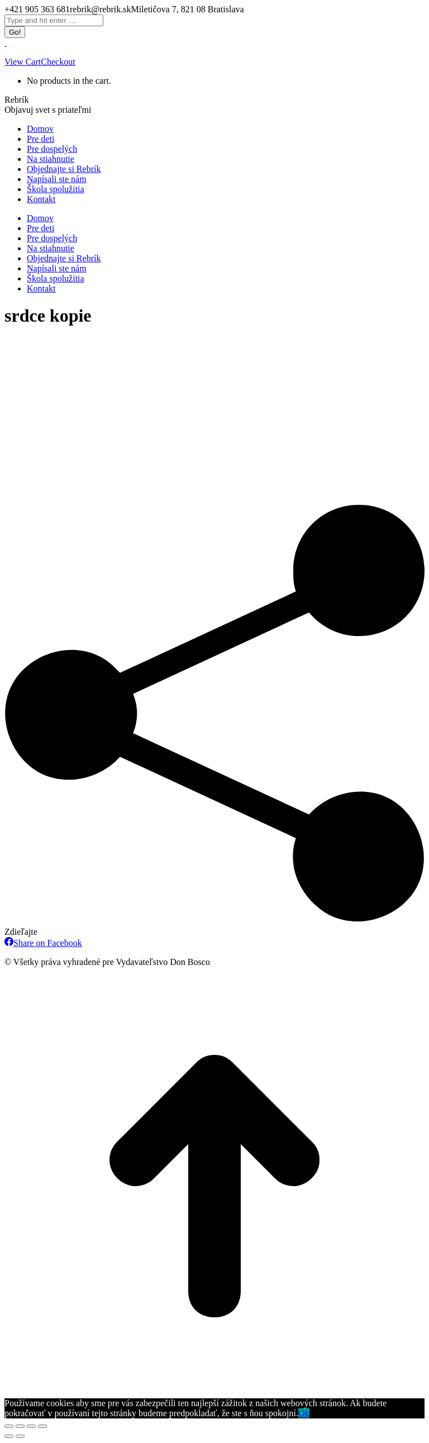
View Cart (22, 61)
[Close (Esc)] (8, 1426)
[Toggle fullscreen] (31, 1426)
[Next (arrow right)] (20, 1436)
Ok (303, 1413)
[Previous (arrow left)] (8, 1436)
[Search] (53, 20)
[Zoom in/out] (42, 1426)
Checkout (58, 61)
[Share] (20, 1426)
